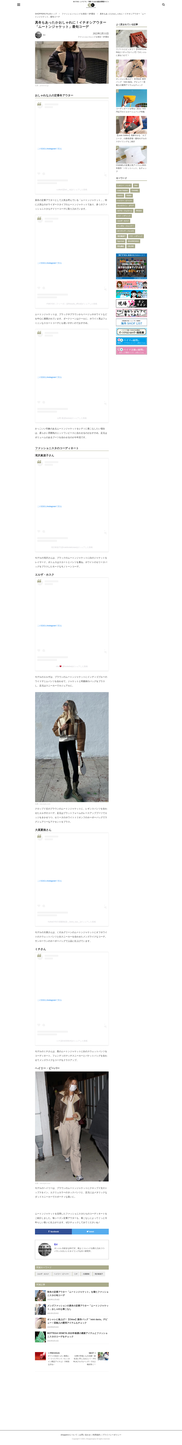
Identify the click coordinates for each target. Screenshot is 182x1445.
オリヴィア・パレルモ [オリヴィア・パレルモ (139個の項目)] (125, 231)
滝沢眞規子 (99, 1274)
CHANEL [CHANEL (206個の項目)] (135, 190)
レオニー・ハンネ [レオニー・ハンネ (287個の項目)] (123, 185)
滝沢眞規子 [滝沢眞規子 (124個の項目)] (121, 236)
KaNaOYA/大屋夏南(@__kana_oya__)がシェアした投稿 (72, 922)
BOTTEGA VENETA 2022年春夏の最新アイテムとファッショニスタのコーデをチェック (77, 1335)
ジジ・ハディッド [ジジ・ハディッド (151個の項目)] (123, 216)
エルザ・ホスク (43, 1274)
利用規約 (96, 1435)
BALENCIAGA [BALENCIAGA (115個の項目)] (133, 241)
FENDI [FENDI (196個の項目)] (129, 196)
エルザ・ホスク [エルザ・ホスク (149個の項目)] (123, 221)
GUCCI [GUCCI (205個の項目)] (120, 196)
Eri (44, 35)
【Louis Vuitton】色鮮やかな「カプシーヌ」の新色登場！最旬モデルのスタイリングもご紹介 (131, 138)
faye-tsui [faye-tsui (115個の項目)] (120, 241)
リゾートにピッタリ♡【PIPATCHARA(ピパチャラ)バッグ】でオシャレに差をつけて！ (131, 52)
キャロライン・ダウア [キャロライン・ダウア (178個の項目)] (125, 206)
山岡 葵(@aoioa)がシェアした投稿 (72, 418)
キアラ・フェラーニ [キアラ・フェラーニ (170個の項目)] (124, 211)
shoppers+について (69, 1435)
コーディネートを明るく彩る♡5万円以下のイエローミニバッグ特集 (131, 110)
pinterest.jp (44, 86)
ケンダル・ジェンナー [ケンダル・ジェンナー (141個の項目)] (125, 226)
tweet (90, 1232)
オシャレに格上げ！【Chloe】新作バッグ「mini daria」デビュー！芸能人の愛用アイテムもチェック (77, 1321)
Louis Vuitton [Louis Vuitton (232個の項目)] (122, 190)
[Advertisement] (91, 1404)
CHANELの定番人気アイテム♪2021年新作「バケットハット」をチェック (131, 168)
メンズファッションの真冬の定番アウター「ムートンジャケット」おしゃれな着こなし (77, 1307)
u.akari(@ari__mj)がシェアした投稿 (72, 189)
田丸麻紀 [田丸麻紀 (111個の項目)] (120, 246)
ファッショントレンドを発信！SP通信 (93, 37)
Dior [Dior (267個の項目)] (136, 185)
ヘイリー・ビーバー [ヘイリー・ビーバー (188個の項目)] (124, 201)
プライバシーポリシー (111, 1435)
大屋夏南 (86, 1274)
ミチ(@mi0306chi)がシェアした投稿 (71, 1041)
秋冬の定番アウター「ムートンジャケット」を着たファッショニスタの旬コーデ (77, 1294)
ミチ (75, 1274)
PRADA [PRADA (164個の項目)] (139, 211)
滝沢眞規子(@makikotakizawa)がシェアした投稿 (72, 547)
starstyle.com (45, 804)
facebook (53, 1232)
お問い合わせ (85, 1435)
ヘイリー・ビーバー (61, 1274)
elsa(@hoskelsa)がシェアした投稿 (72, 666)
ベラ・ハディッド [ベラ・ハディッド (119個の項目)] (136, 236)
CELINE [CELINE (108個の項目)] (131, 246)
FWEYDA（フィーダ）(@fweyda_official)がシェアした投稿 (71, 304)
